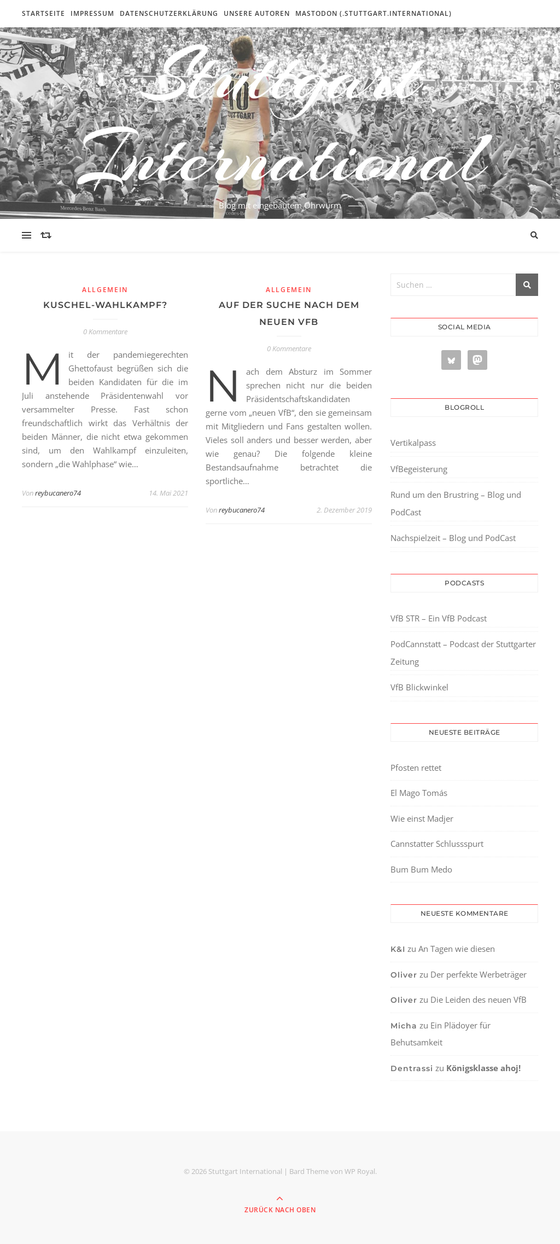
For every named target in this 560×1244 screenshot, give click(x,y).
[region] (142, 1151)
